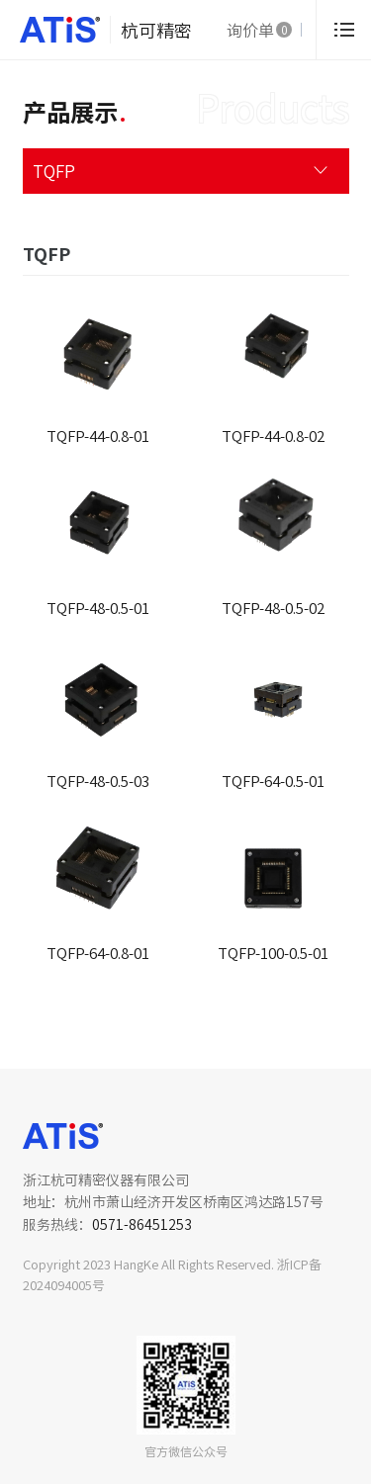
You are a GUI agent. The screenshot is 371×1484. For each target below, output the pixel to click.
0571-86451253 (142, 1224)
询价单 (259, 30)
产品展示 (70, 111)
